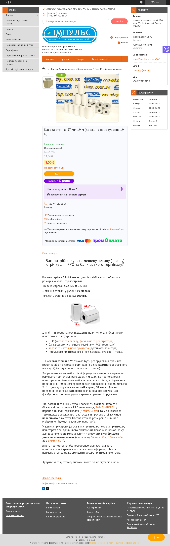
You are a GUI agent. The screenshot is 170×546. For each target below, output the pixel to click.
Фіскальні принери (15, 515)
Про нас (65, 59)
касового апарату (67, 341)
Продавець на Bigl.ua (85, 540)
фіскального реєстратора (96, 341)
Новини (9, 28)
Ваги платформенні (55, 516)
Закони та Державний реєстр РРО (143, 515)
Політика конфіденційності (127, 543)
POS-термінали (94, 507)
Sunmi (94, 411)
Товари (9, 15)
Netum (85, 411)
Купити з (59, 180)
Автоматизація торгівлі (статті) (17, 22)
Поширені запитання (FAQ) (19, 44)
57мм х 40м (115, 437)
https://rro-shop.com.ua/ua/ (146, 59)
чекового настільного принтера (68, 348)
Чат (156, 537)
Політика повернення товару (16, 62)
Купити (59, 173)
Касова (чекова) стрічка (63, 68)
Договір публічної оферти (19, 69)
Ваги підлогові (53, 512)
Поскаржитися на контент (101, 543)
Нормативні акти (14, 39)
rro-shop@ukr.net (141, 70)
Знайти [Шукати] (119, 21)
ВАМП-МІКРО (104, 407)
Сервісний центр (101, 59)
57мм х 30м (98, 437)
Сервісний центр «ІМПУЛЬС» (20, 55)
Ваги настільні (53, 507)
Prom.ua (101, 537)
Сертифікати (12, 50)
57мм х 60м (55, 440)
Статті (8, 34)
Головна (50, 59)
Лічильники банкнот (136, 519)
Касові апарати (13, 511)
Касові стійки (93, 512)
